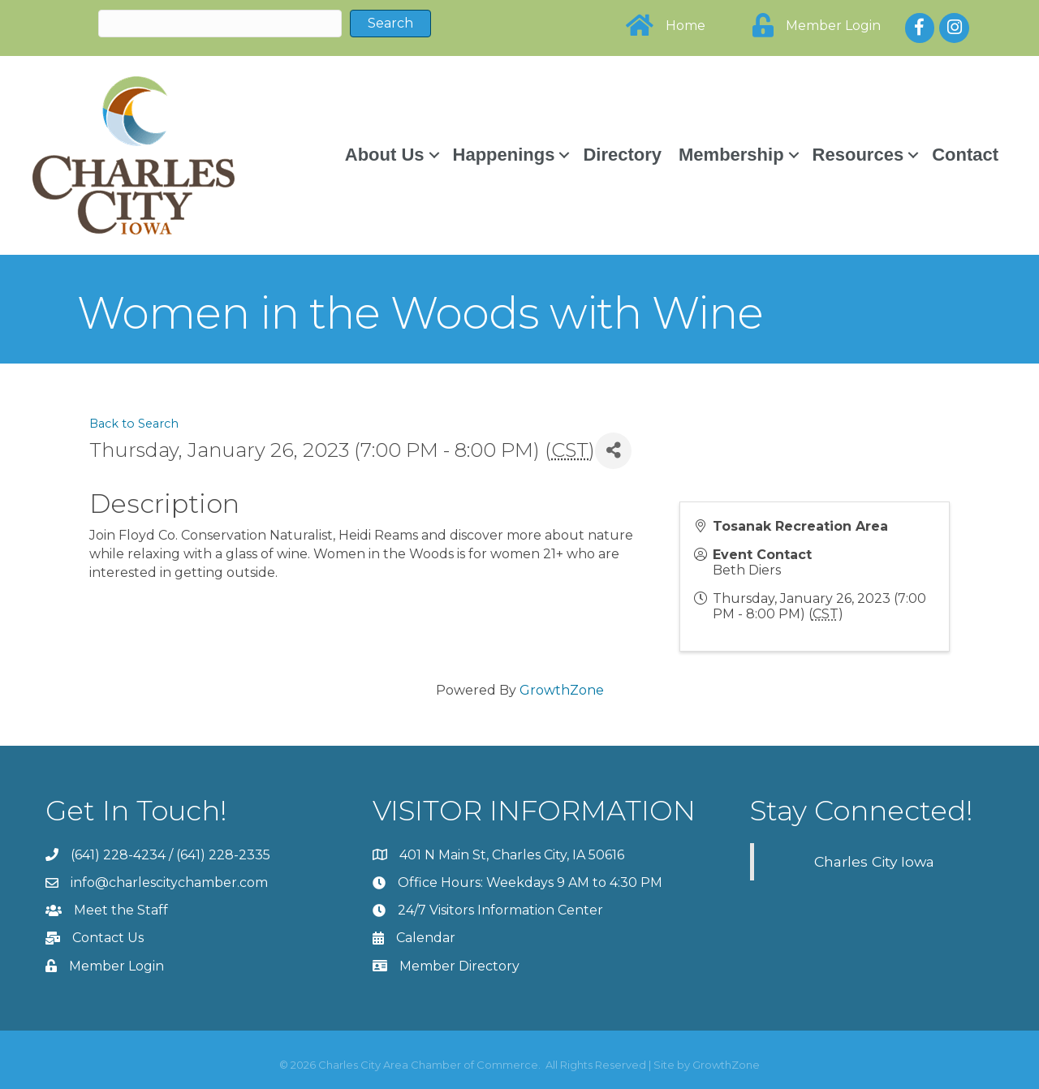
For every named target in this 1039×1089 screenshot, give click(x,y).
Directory (622, 154)
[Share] (613, 451)
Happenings (504, 154)
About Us (385, 154)
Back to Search (134, 423)
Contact (965, 154)
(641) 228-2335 (223, 855)
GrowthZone (562, 690)
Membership (731, 154)
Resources (858, 154)
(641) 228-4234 (118, 855)
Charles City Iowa (874, 861)
